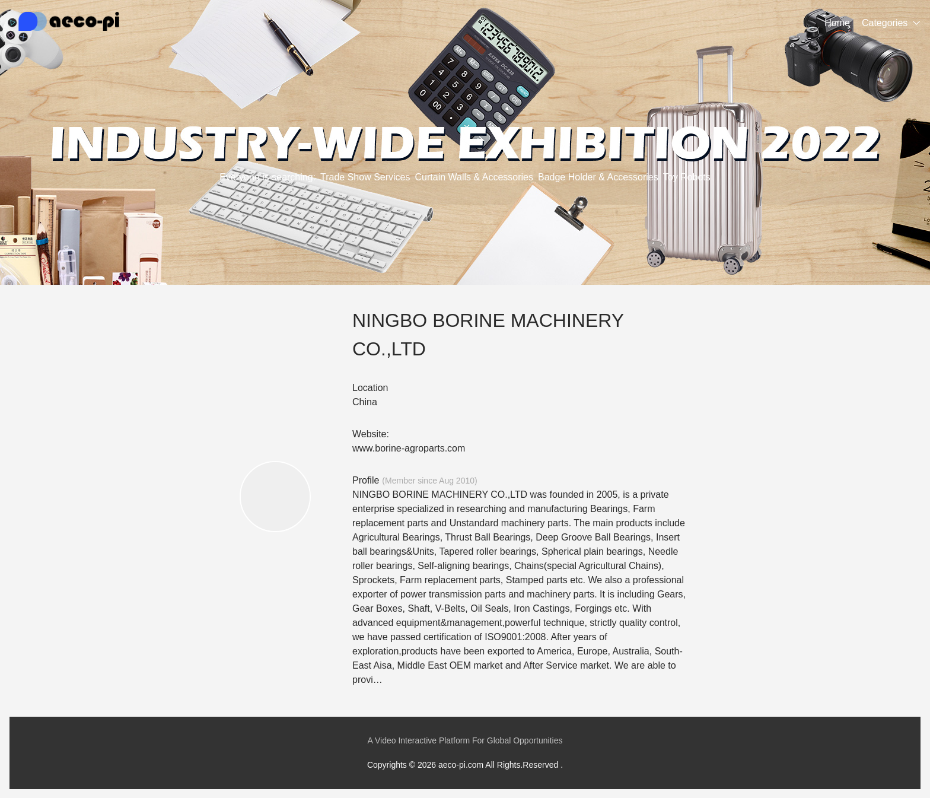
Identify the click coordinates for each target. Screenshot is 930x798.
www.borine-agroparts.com (408, 448)
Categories (884, 23)
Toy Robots (687, 177)
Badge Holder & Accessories (598, 177)
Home (837, 23)
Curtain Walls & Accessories (474, 177)
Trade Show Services (365, 177)
